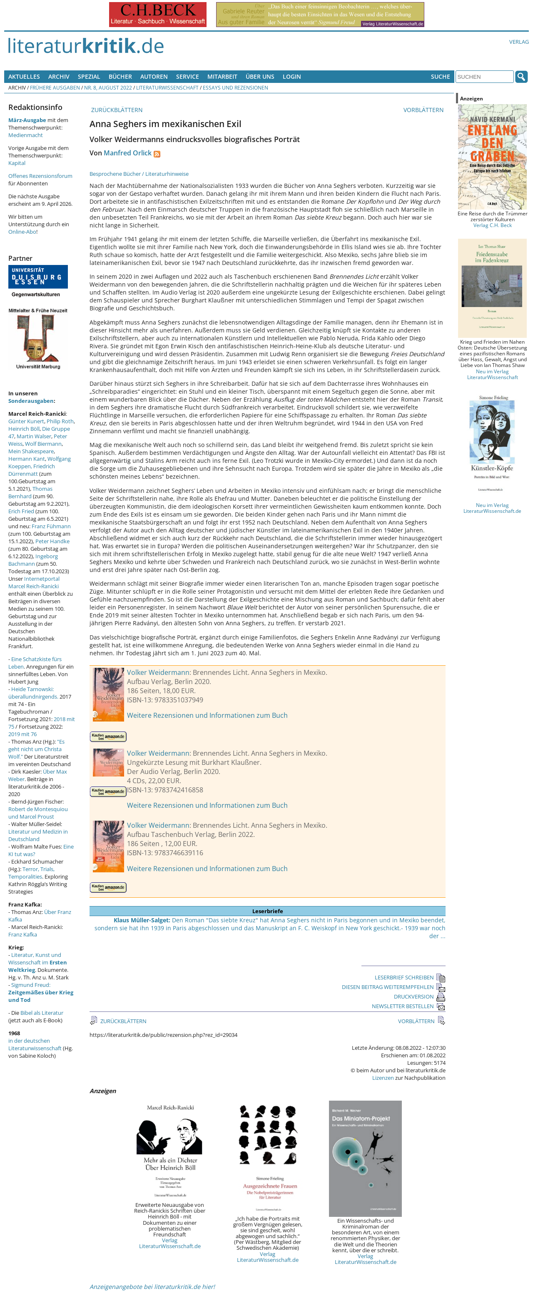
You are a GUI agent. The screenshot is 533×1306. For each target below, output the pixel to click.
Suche (440, 76)
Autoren (154, 76)
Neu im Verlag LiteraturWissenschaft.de (492, 508)
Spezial (89, 76)
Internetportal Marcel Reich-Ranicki (34, 582)
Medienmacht (25, 135)
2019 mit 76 (22, 734)
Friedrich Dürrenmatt (31, 469)
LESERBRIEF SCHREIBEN (410, 977)
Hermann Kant (26, 458)
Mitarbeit (222, 76)
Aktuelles (24, 76)
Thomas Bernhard (30, 492)
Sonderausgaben (31, 401)
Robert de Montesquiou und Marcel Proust (38, 812)
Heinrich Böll (24, 428)
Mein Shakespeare (31, 451)
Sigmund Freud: (40, 992)
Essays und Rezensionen (235, 87)
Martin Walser (34, 436)
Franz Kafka (22, 934)
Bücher (120, 76)
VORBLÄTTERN (424, 110)
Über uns (260, 76)
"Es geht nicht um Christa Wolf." (36, 749)
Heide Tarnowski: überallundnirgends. (33, 692)
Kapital (16, 163)
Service (187, 76)
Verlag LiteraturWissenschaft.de (170, 1243)
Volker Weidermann (158, 672)
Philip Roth (60, 421)
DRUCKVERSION (420, 996)
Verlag (519, 41)
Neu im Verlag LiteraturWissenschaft (492, 374)
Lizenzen (383, 1077)
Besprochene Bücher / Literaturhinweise (139, 173)
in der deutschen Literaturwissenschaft (35, 1044)
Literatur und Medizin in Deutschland (38, 835)
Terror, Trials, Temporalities (31, 872)
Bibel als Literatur (41, 1012)
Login (292, 76)
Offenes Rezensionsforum (40, 176)
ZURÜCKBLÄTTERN (116, 110)
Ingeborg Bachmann (33, 559)
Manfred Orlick (128, 152)
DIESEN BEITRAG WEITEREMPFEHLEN (394, 987)
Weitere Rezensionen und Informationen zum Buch (207, 715)
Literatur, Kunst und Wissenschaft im (37, 962)
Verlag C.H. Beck (492, 225)
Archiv (59, 76)
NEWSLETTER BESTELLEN (409, 1006)
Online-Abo (22, 231)
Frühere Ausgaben (55, 87)
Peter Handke (52, 541)
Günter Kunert (26, 421)
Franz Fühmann (51, 526)
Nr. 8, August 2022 (108, 87)
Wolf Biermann (43, 443)
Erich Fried (21, 511)
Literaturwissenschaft (167, 87)
